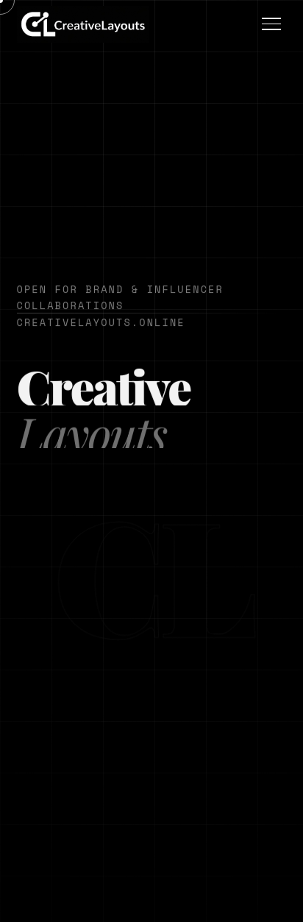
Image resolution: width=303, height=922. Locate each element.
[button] (83, 24)
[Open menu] (271, 24)
